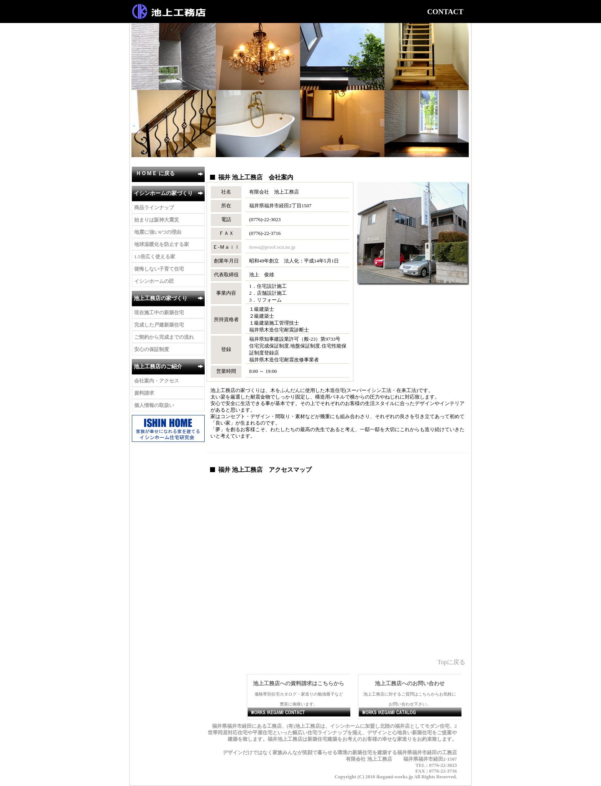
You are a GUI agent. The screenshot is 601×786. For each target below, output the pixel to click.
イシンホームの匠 (154, 281)
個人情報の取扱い (154, 405)
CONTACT (445, 12)
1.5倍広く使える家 (154, 256)
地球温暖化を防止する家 (161, 244)
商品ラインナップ (154, 207)
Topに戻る (451, 662)
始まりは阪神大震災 (156, 220)
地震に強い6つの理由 (157, 232)
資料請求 (144, 393)
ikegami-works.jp (394, 776)
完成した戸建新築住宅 (159, 325)
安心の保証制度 (151, 349)
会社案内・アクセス (156, 381)
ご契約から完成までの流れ (164, 337)
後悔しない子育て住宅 (159, 269)
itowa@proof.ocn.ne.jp (272, 247)
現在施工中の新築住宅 (159, 312)
